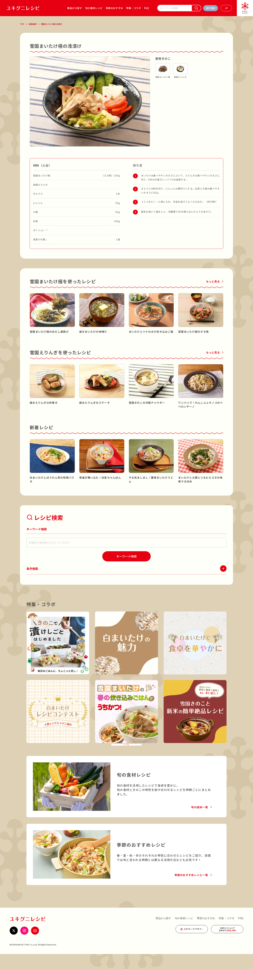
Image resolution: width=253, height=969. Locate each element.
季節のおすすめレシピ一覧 (191, 890)
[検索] (196, 8)
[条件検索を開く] (210, 8)
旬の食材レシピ (93, 8)
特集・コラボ (133, 8)
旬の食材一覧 (199, 822)
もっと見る (213, 281)
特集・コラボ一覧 (124, 756)
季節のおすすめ (114, 8)
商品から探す (74, 8)
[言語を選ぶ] (226, 8)
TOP (22, 24)
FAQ (146, 8)
